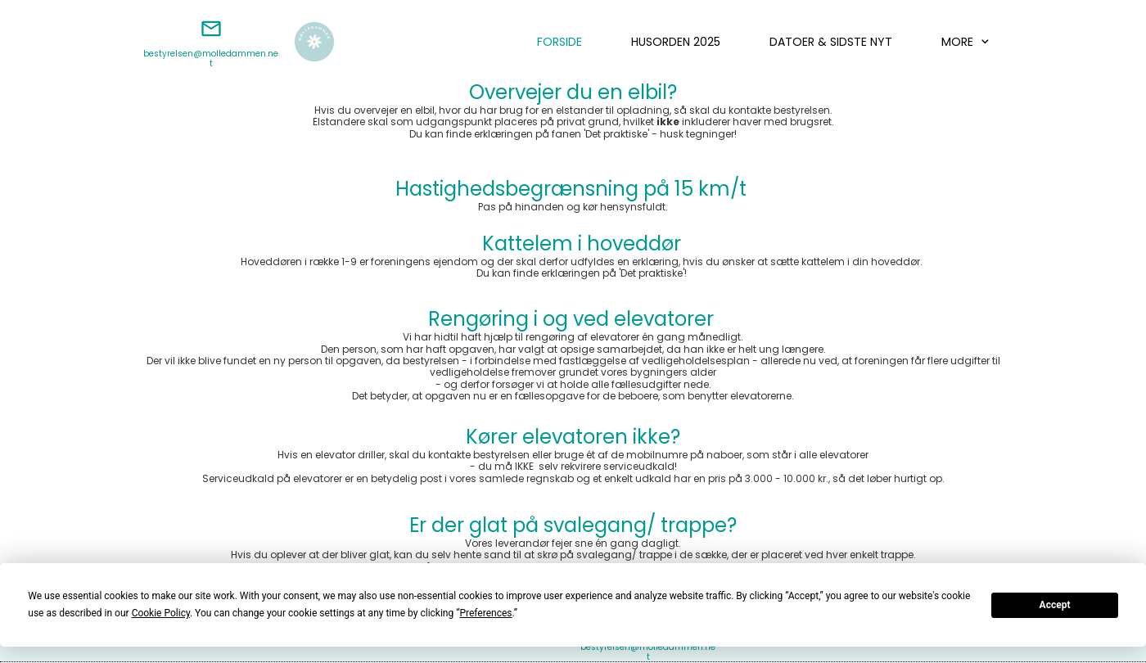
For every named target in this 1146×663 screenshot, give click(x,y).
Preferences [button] (485, 613)
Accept (1055, 605)
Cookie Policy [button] (161, 613)
